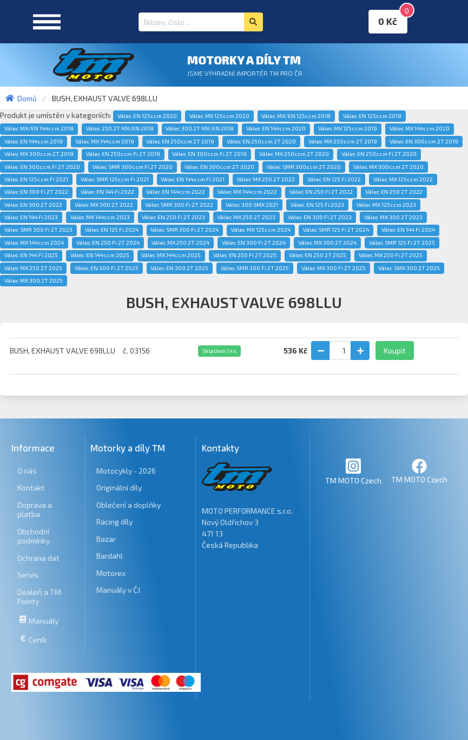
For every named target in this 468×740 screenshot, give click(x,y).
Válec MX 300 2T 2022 (104, 204)
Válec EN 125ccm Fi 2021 (36, 179)
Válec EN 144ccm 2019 (33, 141)
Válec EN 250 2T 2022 (394, 191)
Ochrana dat (38, 557)
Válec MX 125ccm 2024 (261, 229)
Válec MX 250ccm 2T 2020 (294, 153)
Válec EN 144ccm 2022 (175, 191)
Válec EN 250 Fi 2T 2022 (321, 191)
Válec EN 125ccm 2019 (372, 116)
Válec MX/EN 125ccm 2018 (296, 116)
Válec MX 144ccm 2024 (34, 242)
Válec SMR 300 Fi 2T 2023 (38, 229)
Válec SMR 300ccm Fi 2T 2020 (133, 166)
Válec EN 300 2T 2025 (179, 268)
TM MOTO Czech (353, 471)
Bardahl (109, 555)
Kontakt (31, 487)
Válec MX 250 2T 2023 (246, 217)
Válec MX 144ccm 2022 (247, 191)
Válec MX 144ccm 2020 (420, 128)
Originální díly (119, 487)
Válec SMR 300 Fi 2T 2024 (184, 229)
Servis (27, 574)
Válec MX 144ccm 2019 (104, 141)
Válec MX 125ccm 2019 (347, 128)
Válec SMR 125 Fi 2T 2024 (336, 229)
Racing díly (114, 521)
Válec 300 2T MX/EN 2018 (200, 128)
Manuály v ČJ (118, 589)
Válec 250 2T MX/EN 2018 (120, 128)
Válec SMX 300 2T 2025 (409, 268)
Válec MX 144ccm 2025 (171, 255)
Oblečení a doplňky (128, 504)
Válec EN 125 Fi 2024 (112, 229)
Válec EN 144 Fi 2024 (408, 229)
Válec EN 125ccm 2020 (147, 116)
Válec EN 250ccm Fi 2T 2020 (379, 153)
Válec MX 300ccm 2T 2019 (39, 153)
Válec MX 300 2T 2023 (393, 217)
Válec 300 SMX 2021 (252, 204)
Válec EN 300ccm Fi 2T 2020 (42, 166)
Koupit (395, 350)
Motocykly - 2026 (126, 470)
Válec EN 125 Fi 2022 (334, 179)
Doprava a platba (34, 509)
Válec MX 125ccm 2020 (219, 116)
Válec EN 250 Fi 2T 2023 (173, 217)
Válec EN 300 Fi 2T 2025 (107, 268)
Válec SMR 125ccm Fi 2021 (115, 179)
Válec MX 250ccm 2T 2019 (342, 141)
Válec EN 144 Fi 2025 (31, 255)
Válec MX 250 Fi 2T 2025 (391, 255)
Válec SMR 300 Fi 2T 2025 (255, 268)
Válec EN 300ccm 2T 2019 (424, 141)
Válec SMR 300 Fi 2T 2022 (179, 204)
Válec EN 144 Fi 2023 (31, 217)
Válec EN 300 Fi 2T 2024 (254, 242)
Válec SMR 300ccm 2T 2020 (304, 166)
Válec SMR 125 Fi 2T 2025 (402, 242)
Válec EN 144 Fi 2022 (107, 191)
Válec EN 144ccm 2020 (276, 128)
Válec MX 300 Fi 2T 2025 (333, 268)
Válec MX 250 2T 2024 (180, 242)
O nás (27, 470)
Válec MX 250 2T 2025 (33, 268)
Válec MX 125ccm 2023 (386, 204)
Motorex (111, 573)
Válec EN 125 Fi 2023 (317, 204)
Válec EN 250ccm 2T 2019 (180, 141)
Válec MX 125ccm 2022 (403, 179)
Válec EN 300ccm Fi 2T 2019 (209, 153)
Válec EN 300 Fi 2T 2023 (320, 217)
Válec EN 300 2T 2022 (33, 204)
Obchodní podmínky (33, 536)
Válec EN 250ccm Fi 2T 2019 (123, 153)
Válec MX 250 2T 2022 (266, 179)
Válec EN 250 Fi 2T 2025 (244, 255)
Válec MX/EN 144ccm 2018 (39, 128)
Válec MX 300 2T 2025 (33, 280)
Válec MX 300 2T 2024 (327, 242)
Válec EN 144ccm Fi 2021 (193, 179)
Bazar (106, 538)
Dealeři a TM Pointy (39, 596)
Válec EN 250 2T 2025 (317, 255)
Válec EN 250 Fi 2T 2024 (108, 242)
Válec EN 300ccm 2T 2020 (219, 166)
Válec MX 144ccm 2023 (100, 217)
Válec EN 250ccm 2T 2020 (261, 141)
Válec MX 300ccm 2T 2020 (388, 166)
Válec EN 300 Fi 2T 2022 (36, 191)
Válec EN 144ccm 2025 (99, 255)
